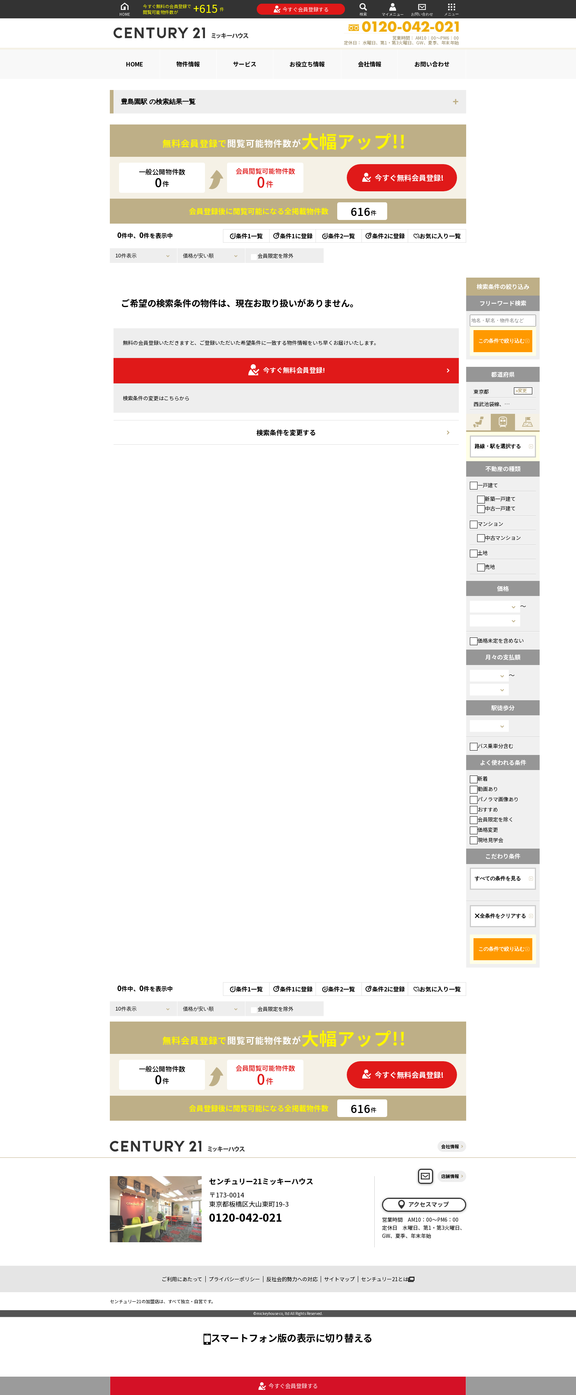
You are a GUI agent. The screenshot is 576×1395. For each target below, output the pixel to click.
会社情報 (369, 63)
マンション (486, 523)
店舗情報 (450, 1176)
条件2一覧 (338, 235)
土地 (479, 552)
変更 (522, 390)
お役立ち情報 (307, 63)
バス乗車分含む (492, 745)
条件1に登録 (292, 235)
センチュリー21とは (387, 1279)
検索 (363, 9)
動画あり (484, 788)
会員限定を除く (492, 819)
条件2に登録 (384, 235)
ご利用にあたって (182, 1279)
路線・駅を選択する (498, 446)
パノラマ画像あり (494, 799)
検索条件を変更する (286, 432)
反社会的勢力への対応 (292, 1279)
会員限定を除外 (272, 256)
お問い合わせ (422, 9)
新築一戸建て (496, 498)
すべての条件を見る (498, 878)
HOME (124, 9)
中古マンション (499, 537)
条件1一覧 (246, 235)
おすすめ (484, 809)
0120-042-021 (245, 1217)
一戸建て (484, 485)
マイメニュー (392, 9)
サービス (244, 63)
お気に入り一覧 (437, 235)
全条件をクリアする (500, 916)
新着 (479, 778)
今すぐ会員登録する (301, 9)
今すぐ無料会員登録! (402, 177)
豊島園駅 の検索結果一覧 (158, 101)
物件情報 (188, 63)
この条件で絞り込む (501, 341)
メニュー (451, 9)
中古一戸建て (496, 508)
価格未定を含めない (497, 640)
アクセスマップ (423, 1204)
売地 (486, 566)
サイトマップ (339, 1279)
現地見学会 (486, 839)
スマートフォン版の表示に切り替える (291, 1337)
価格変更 (484, 829)
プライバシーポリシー (234, 1279)
